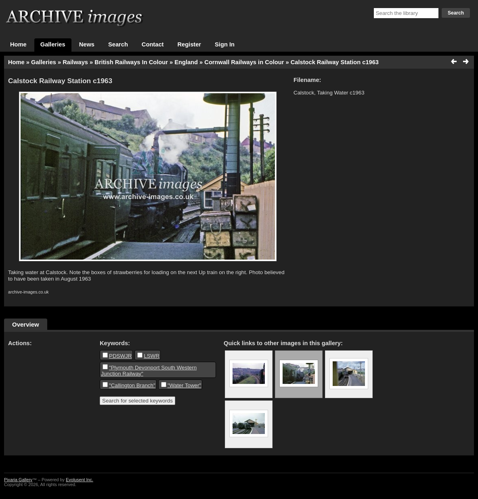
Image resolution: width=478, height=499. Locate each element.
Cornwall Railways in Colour (244, 62)
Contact (153, 44)
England (186, 62)
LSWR (151, 356)
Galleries (52, 44)
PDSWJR (120, 356)
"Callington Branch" (132, 385)
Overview (25, 324)
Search (456, 13)
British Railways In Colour (131, 62)
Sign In (225, 44)
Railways (75, 62)
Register (189, 44)
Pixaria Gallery (18, 479)
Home (18, 44)
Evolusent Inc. (79, 479)
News (86, 44)
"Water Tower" (184, 385)
